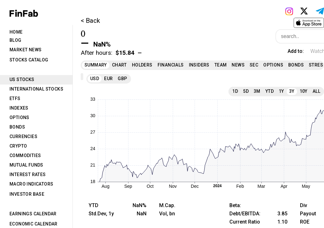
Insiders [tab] (199, 64)
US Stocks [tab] (21, 79)
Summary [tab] (95, 64)
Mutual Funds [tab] (26, 165)
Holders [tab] (142, 64)
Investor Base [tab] (26, 194)
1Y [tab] (281, 91)
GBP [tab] (122, 78)
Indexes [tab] (18, 108)
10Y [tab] (304, 91)
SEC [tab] (254, 64)
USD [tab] (94, 78)
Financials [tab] (171, 64)
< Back (90, 20)
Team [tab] (221, 64)
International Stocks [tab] (36, 89)
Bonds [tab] (17, 127)
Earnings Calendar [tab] (33, 213)
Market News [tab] (25, 49)
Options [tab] (19, 117)
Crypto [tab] (18, 146)
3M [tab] (257, 91)
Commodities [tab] (25, 155)
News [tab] (238, 64)
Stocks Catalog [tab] (28, 59)
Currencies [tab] (23, 136)
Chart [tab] (119, 64)
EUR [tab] (108, 78)
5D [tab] (246, 91)
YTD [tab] (269, 91)
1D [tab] (235, 91)
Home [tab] (16, 32)
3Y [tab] (292, 91)
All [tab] (316, 91)
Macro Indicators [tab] (31, 184)
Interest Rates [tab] (27, 174)
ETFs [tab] (15, 98)
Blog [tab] (15, 40)
